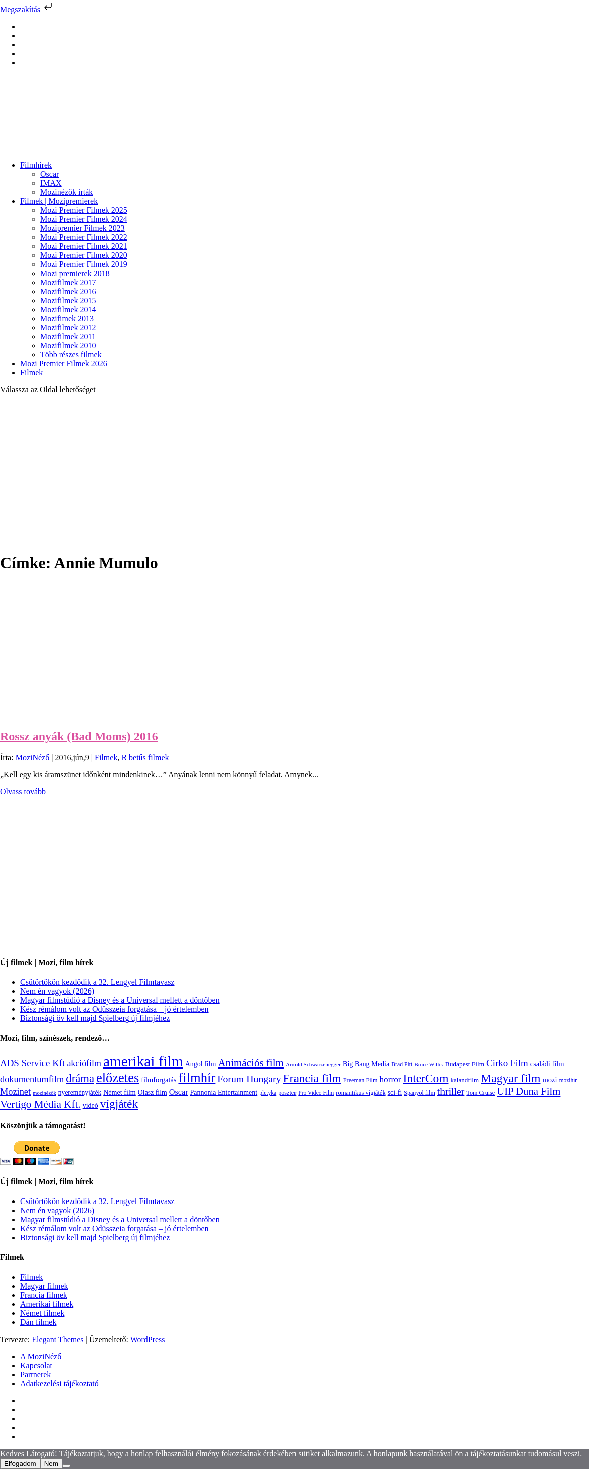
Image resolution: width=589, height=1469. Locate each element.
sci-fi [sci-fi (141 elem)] (395, 1092)
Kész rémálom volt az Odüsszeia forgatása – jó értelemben (114, 1009)
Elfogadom (20, 1463)
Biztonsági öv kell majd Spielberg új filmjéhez (95, 1018)
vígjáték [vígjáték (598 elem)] (119, 1103)
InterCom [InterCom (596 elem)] (426, 1078)
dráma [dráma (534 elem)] (80, 1078)
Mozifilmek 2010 (68, 345)
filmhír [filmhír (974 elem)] (196, 1077)
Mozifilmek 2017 (68, 282)
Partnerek (35, 1374)
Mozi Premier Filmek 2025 (83, 210)
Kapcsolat (36, 1365)
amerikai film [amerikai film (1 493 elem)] (143, 1061)
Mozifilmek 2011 (68, 336)
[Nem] (66, 1465)
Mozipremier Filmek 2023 (82, 228)
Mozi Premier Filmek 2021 (83, 246)
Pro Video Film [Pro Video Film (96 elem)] (316, 1093)
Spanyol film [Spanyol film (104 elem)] (419, 1092)
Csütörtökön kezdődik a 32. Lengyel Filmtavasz (97, 982)
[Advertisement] (294, 473)
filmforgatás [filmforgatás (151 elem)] (158, 1080)
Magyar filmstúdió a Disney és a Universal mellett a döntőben (120, 1000)
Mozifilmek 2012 (68, 327)
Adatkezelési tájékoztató (59, 1383)
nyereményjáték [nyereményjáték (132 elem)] (79, 1092)
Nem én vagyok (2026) (57, 991)
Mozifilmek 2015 (68, 300)
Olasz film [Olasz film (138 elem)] (152, 1092)
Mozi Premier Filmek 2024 (83, 219)
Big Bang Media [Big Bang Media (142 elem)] (366, 1064)
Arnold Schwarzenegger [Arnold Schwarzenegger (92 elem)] (313, 1064)
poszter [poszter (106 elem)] (287, 1092)
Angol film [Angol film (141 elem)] (200, 1064)
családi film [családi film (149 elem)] (547, 1064)
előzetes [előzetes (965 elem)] (117, 1077)
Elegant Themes (57, 1339)
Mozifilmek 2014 (68, 309)
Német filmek (42, 1313)
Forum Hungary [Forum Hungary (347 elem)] (249, 1078)
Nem (51, 1463)
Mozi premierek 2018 (75, 273)
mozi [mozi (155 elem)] (549, 1080)
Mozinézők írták (66, 192)
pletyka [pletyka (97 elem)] (267, 1093)
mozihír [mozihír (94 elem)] (568, 1080)
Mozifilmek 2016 (68, 291)
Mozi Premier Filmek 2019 (83, 264)
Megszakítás (27, 9)
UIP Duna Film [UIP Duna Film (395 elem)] (528, 1091)
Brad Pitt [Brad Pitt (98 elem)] (401, 1064)
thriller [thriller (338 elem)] (451, 1091)
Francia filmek (43, 1295)
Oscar (49, 174)
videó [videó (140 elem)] (90, 1105)
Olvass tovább (23, 791)
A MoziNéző (40, 1356)
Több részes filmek (71, 354)
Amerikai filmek (46, 1304)
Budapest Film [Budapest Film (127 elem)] (464, 1064)
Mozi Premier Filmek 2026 (63, 363)
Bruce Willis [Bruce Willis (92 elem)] (428, 1064)
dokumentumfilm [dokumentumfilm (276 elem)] (32, 1079)
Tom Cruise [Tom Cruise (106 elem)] (480, 1092)
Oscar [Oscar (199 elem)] (178, 1092)
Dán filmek (38, 1322)
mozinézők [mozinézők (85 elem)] (44, 1093)
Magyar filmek (44, 1286)
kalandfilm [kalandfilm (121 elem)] (464, 1080)
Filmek (31, 372)
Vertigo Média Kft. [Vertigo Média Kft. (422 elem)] (40, 1104)
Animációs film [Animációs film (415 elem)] (251, 1063)
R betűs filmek (145, 757)
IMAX (51, 183)
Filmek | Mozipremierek (59, 201)
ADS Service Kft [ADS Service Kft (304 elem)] (32, 1063)
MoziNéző (33, 757)
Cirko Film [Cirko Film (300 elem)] (507, 1063)
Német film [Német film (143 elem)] (119, 1092)
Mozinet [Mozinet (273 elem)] (15, 1092)
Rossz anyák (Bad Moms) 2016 (79, 736)
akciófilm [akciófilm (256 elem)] (84, 1063)
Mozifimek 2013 (67, 318)
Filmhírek (36, 165)
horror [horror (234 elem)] (390, 1079)
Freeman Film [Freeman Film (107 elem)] (360, 1080)
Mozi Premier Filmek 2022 (83, 237)
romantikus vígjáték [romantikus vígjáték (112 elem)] (360, 1092)
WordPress (147, 1339)
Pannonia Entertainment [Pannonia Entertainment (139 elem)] (224, 1092)
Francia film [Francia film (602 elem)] (312, 1078)
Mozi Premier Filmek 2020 (83, 255)
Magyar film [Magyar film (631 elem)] (510, 1078)
